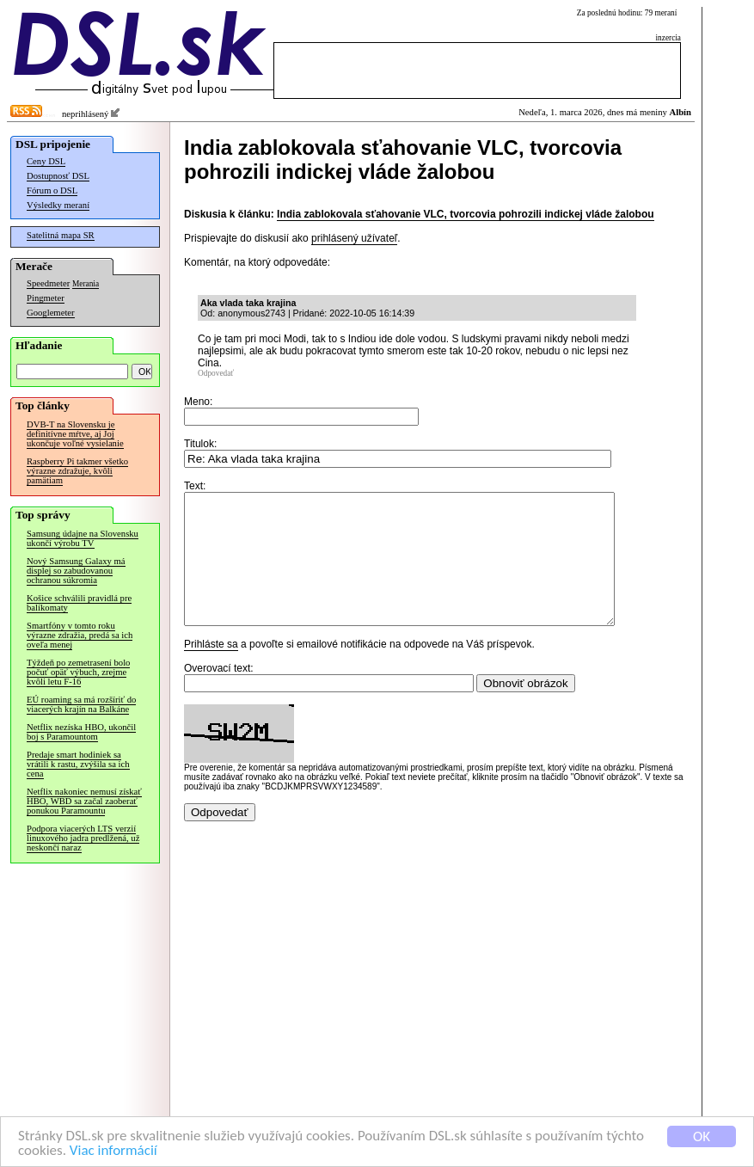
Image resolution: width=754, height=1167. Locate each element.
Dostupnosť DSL (58, 176)
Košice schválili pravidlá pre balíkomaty (79, 602)
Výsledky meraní (58, 205)
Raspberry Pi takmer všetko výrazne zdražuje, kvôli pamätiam (77, 471)
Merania (85, 283)
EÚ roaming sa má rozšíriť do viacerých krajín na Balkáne (81, 704)
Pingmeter (45, 298)
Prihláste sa (211, 670)
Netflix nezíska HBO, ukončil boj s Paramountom (81, 731)
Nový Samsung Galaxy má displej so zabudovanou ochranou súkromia (76, 570)
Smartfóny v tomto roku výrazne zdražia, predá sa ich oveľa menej (79, 635)
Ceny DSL (46, 161)
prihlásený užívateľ (354, 238)
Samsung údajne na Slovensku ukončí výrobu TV (82, 538)
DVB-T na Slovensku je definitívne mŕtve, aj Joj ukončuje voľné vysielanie (75, 434)
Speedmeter (48, 283)
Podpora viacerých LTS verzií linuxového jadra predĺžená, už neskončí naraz (83, 838)
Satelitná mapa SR (61, 235)
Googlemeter (51, 312)
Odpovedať (216, 373)
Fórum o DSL (52, 190)
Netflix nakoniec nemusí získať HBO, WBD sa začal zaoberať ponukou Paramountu (84, 801)
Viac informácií (113, 1151)
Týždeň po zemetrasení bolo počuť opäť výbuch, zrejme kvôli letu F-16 (78, 672)
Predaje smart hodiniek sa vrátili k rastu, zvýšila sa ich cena (78, 764)
